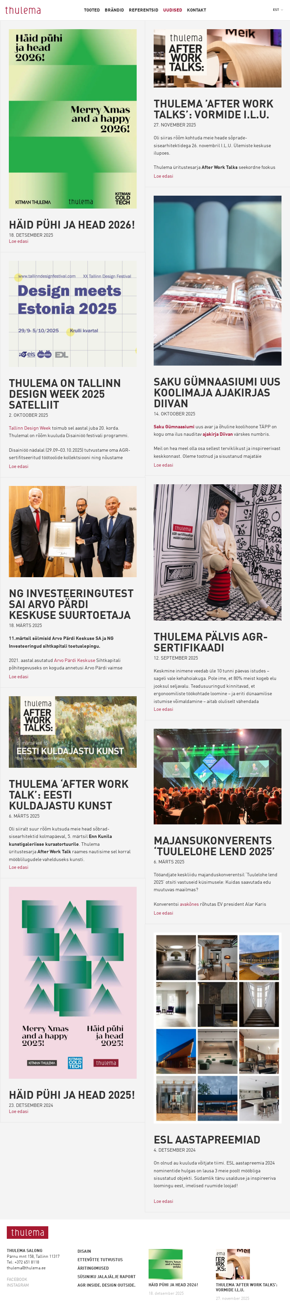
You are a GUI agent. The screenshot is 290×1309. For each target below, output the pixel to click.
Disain (84, 1252)
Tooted (92, 10)
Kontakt (196, 10)
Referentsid (143, 10)
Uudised (172, 10)
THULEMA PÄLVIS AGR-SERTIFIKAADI (211, 643)
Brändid (114, 10)
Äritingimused (93, 1269)
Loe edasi (19, 241)
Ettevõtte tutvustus (100, 1260)
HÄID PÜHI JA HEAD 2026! (72, 225)
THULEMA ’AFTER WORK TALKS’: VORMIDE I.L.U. (213, 110)
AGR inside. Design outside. (106, 1286)
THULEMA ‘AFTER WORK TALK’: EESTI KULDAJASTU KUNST (69, 796)
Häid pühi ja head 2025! (72, 1096)
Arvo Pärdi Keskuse (74, 660)
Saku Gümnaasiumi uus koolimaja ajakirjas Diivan (217, 393)
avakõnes (189, 904)
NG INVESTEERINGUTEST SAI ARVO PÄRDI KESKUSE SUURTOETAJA (71, 605)
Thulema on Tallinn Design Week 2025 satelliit (65, 395)
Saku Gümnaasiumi (174, 427)
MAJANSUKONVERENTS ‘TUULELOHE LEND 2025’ (214, 847)
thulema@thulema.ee (26, 1268)
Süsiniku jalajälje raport (107, 1277)
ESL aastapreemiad (207, 1141)
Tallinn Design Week (30, 428)
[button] (278, 9)
